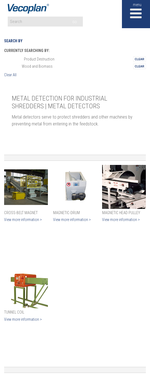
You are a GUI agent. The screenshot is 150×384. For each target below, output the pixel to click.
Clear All (10, 75)
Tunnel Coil (14, 312)
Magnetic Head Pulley (121, 213)
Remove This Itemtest (139, 59)
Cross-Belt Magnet (21, 213)
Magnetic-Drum (66, 213)
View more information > (23, 219)
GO (74, 22)
